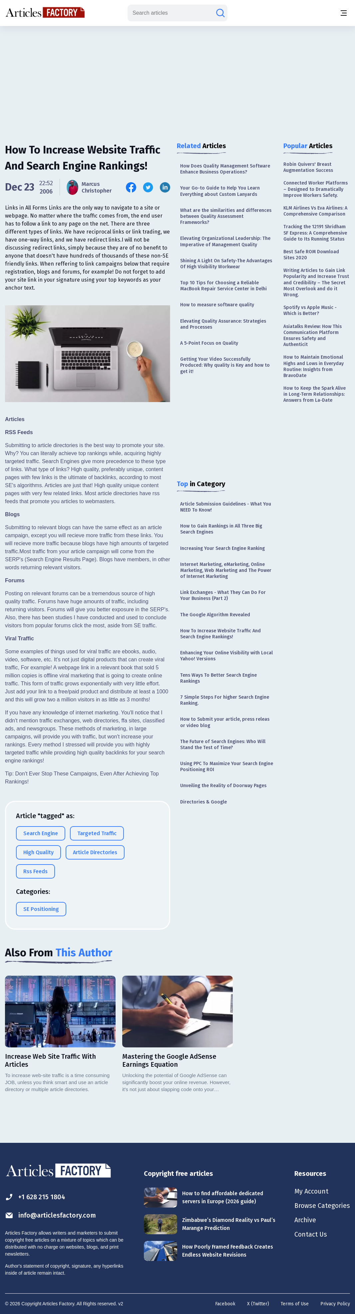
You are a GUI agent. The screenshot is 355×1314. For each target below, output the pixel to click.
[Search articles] (220, 13)
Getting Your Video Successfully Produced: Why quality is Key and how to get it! (225, 365)
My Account (311, 1192)
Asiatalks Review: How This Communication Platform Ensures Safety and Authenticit (312, 336)
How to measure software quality (217, 305)
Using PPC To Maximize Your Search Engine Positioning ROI (226, 766)
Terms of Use (295, 1304)
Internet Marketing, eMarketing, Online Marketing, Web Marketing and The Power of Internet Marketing (225, 570)
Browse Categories (322, 1206)
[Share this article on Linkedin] (165, 187)
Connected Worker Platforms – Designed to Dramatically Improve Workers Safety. (315, 189)
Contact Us (310, 1236)
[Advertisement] (177, 78)
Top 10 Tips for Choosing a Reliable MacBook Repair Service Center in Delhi (223, 286)
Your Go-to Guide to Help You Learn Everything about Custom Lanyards (220, 191)
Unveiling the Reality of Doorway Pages (223, 785)
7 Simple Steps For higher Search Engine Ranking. (224, 700)
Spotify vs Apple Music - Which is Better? (310, 310)
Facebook (225, 1304)
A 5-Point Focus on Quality (209, 343)
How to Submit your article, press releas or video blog (224, 722)
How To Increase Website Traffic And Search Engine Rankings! (220, 634)
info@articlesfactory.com (50, 1215)
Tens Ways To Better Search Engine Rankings (218, 678)
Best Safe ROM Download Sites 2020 (311, 255)
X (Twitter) (258, 1304)
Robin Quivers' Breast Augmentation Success (308, 167)
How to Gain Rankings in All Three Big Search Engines (221, 529)
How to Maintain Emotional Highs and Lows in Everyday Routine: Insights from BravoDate (313, 366)
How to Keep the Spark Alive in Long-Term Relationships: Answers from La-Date (314, 394)
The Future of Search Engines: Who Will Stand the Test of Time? (222, 744)
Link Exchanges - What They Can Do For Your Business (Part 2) (223, 595)
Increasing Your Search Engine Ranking (222, 548)
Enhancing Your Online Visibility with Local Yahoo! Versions (226, 656)
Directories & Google (203, 802)
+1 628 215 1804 (35, 1197)
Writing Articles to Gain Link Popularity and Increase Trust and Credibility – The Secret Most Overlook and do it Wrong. (316, 283)
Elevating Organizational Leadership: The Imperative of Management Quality (225, 241)
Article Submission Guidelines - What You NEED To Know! (225, 507)
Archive (305, 1221)
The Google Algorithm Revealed (215, 615)
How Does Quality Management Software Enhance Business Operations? (225, 169)
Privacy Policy (335, 1304)
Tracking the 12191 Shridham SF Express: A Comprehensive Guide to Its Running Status (315, 233)
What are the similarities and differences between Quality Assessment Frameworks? (225, 216)
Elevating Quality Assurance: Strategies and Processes (223, 324)
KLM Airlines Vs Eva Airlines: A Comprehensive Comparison (315, 211)
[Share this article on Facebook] (131, 187)
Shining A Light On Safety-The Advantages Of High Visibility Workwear (226, 264)
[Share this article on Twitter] (148, 187)
